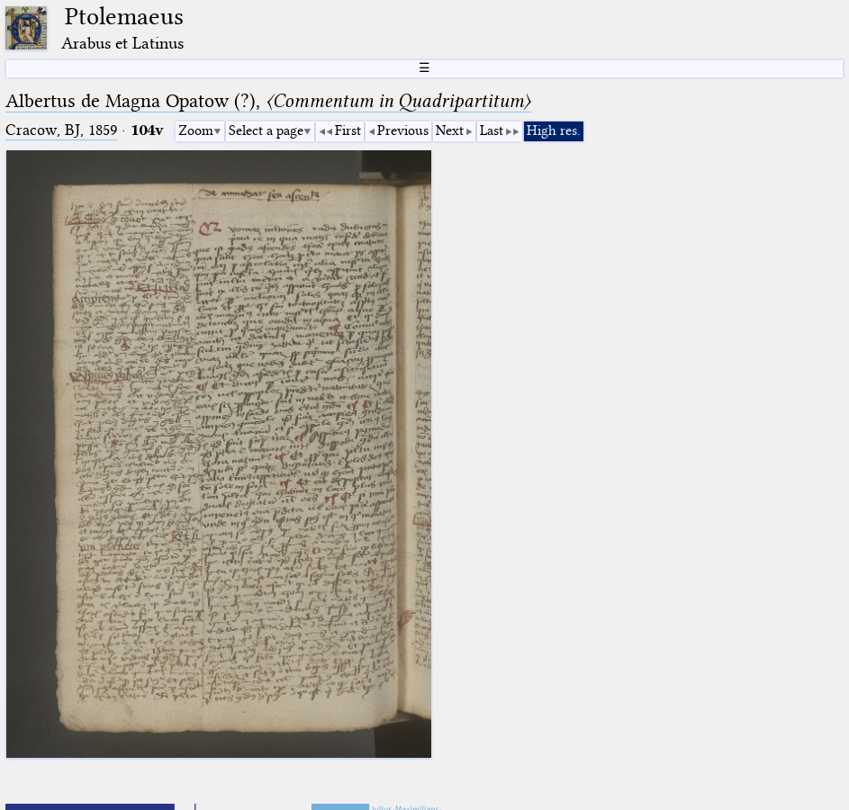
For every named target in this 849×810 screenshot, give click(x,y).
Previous (403, 130)
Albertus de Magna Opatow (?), (268, 101)
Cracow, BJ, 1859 (61, 130)
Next (450, 130)
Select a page (266, 130)
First (348, 130)
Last (491, 130)
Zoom (195, 130)
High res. (554, 130)
